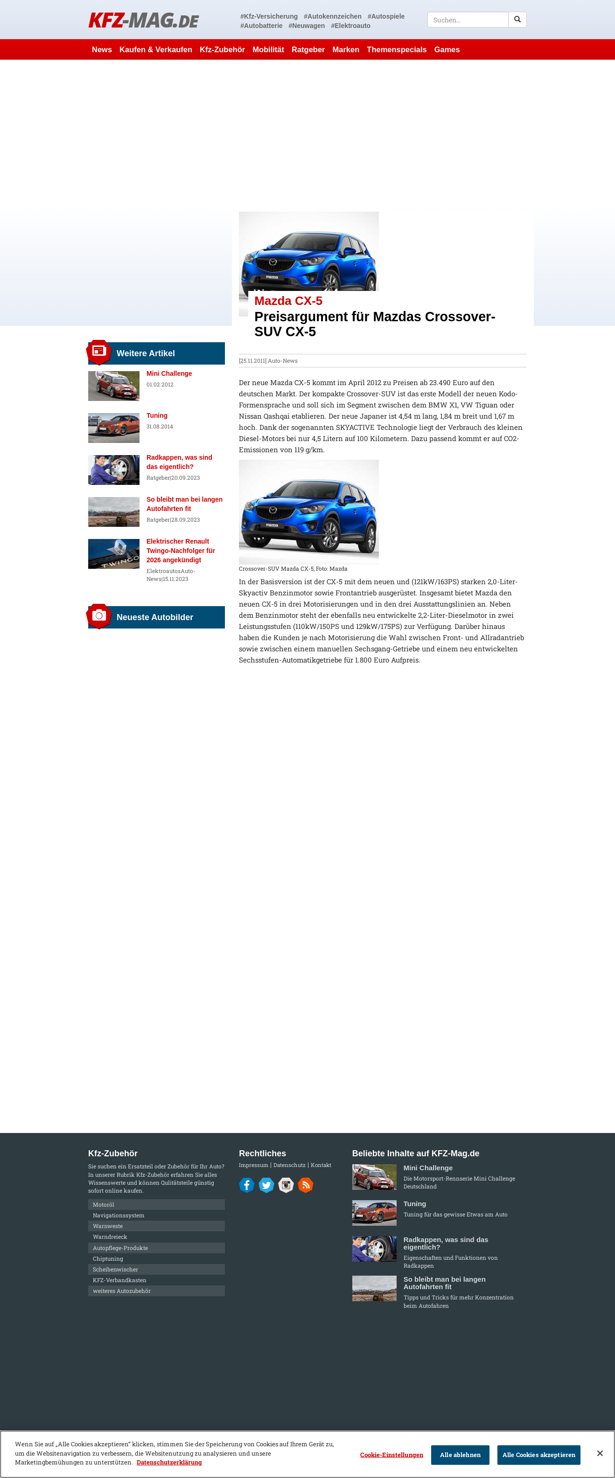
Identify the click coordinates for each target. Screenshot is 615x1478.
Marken (346, 49)
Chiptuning (108, 1258)
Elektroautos (164, 570)
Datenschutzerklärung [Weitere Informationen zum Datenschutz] (169, 1462)
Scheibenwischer (115, 1269)
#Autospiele (386, 16)
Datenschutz (289, 1164)
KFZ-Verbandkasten (120, 1280)
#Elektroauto (350, 25)
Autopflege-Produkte (120, 1247)
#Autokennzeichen (333, 16)
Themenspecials (396, 49)
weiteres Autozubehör (122, 1290)
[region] (307, 1454)
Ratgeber (308, 49)
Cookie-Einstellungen (391, 1454)
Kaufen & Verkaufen (155, 49)
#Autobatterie (261, 25)
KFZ (143, 19)
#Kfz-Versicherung (269, 16)
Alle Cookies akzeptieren (539, 1454)
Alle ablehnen (460, 1454)
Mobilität (268, 49)
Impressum (253, 1164)
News (102, 49)
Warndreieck (110, 1236)
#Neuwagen (307, 25)
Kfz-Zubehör (222, 49)
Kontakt (321, 1164)
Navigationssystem (119, 1215)
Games (447, 49)
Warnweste (108, 1225)
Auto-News (283, 360)
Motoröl (103, 1204)
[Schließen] (600, 1453)
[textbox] (477, 20)
